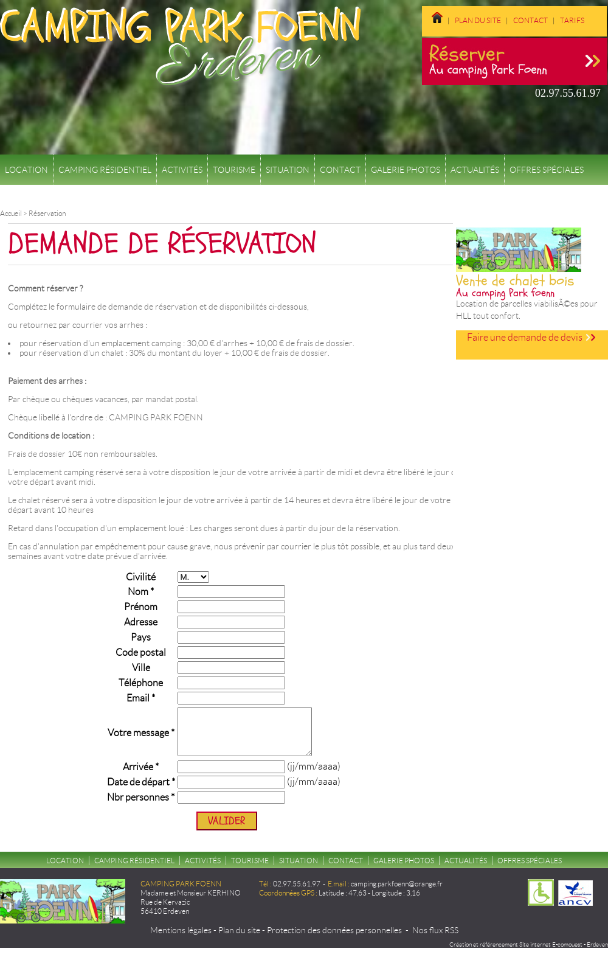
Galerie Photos (405, 170)
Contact (530, 20)
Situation (287, 170)
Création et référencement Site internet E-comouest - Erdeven (528, 953)
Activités (182, 170)
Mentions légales (181, 939)
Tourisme (234, 170)
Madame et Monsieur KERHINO (190, 902)
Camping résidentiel (104, 170)
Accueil (11, 213)
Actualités (475, 170)
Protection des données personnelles (334, 939)
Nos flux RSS (435, 939)
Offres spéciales (547, 170)
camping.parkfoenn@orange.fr (397, 893)
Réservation (47, 213)
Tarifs (572, 20)
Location (26, 170)
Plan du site (478, 20)
